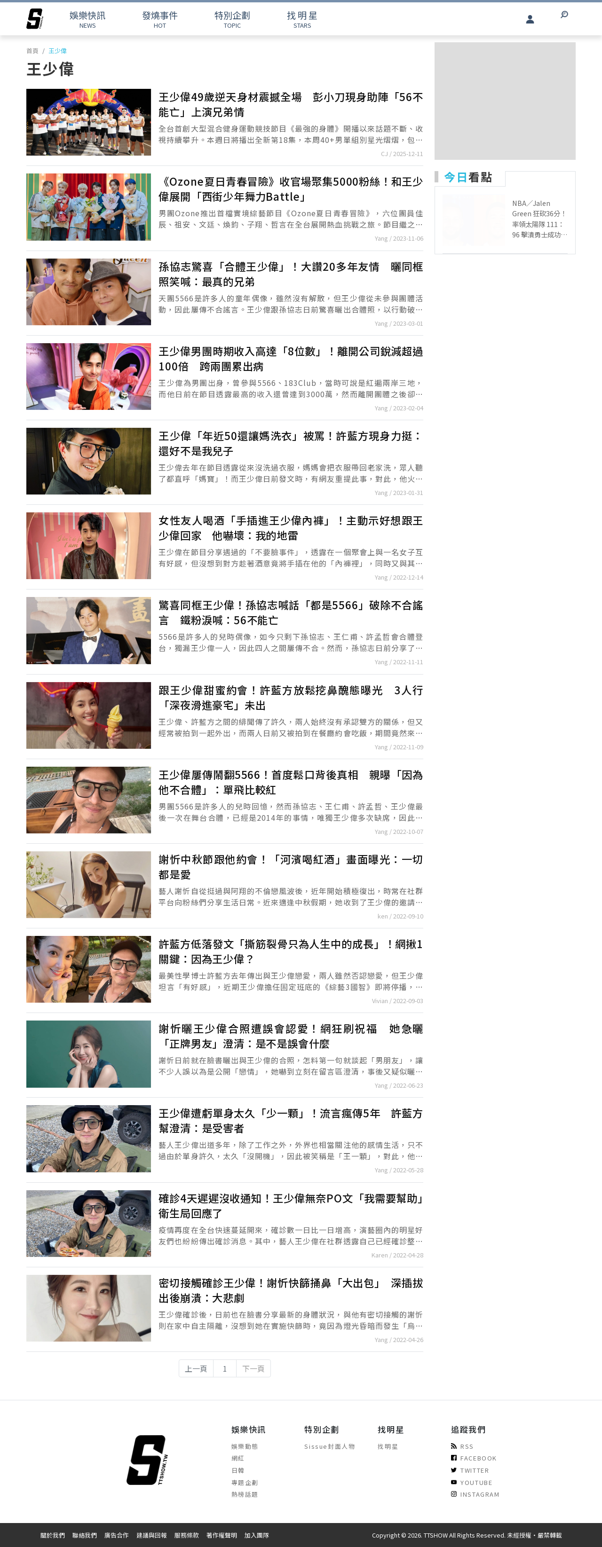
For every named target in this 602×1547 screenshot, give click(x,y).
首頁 (32, 50)
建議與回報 (151, 1535)
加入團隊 (257, 1535)
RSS (462, 1446)
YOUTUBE (471, 1482)
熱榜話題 (245, 1494)
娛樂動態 (245, 1446)
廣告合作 (116, 1535)
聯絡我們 (84, 1535)
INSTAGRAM (475, 1494)
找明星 (388, 1446)
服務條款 (186, 1535)
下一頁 (253, 1368)
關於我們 (52, 1535)
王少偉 (57, 50)
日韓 (238, 1470)
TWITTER (470, 1470)
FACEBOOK (474, 1457)
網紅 (238, 1457)
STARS (302, 19)
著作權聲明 (221, 1535)
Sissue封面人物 (329, 1446)
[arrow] (34, 18)
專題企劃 (245, 1482)
